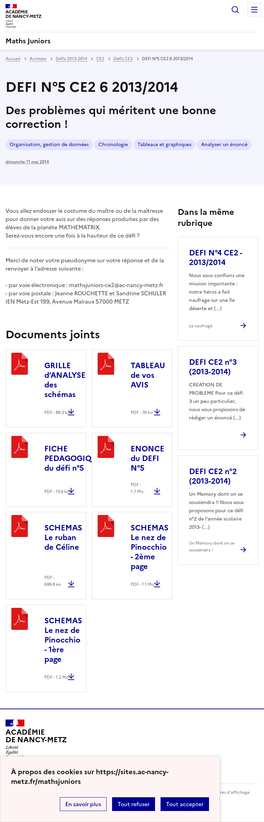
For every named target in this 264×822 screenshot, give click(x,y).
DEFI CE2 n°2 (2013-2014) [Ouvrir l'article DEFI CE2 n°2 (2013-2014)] (213, 476)
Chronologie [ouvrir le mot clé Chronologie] (113, 144)
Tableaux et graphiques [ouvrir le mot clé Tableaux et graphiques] (164, 144)
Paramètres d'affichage (226, 792)
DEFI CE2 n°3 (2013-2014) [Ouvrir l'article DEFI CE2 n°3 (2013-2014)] (213, 367)
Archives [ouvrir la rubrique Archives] (38, 59)
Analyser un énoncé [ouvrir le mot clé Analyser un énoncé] (224, 144)
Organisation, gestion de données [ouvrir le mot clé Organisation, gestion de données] (49, 144)
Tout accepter (185, 804)
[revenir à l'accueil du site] (132, 41)
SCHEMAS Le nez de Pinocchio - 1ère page (63, 640)
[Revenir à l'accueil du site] (36, 739)
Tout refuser (134, 804)
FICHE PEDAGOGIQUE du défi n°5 (72, 458)
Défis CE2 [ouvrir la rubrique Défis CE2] (123, 59)
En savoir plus (83, 804)
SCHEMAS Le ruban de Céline (63, 537)
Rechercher (235, 10)
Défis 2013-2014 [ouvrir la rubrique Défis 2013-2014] (71, 59)
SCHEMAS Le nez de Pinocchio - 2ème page (149, 547)
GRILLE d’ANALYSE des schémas (65, 380)
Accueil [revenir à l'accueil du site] (13, 59)
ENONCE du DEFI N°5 (147, 458)
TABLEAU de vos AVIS (148, 375)
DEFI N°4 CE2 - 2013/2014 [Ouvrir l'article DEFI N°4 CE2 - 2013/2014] (215, 257)
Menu (254, 10)
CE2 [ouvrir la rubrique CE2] (100, 59)
